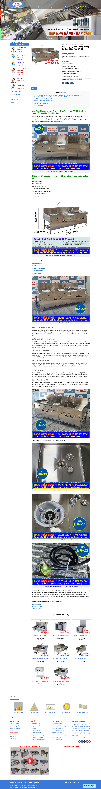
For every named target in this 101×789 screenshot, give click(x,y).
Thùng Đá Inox (15, 175)
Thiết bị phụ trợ (15, 170)
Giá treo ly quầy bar (14, 738)
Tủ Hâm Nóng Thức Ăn (17, 180)
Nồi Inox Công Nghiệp (16, 152)
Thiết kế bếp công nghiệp (57, 723)
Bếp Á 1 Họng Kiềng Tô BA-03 (81, 658)
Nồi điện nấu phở (16, 100)
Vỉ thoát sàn (14, 193)
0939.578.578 (83, 6)
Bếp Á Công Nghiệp (17, 117)
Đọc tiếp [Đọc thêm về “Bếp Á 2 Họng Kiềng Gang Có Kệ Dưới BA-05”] (61, 686)
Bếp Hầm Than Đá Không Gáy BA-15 (61, 635)
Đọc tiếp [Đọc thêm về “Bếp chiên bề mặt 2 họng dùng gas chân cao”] (40, 685)
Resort (11, 730)
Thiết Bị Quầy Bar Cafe (17, 173)
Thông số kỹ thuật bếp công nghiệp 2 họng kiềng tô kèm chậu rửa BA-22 (50, 96)
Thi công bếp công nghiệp (57, 725)
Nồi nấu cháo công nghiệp (36, 734)
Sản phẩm (44, 7)
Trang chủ (30, 7)
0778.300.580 (20, 76)
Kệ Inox (13, 141)
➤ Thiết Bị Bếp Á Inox (37, 604)
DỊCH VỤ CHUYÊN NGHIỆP (57, 721)
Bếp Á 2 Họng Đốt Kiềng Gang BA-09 (40, 658)
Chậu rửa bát (21, 97)
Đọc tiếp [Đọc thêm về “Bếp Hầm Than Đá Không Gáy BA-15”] (61, 639)
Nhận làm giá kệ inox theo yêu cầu (59, 735)
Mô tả (34, 88)
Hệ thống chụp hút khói (17, 139)
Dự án (55, 7)
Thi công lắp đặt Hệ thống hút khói (59, 730)
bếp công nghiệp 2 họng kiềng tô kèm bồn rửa (60, 120)
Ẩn (64, 92)
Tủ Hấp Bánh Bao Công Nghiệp (18, 183)
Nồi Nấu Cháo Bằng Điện (17, 154)
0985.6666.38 (20, 57)
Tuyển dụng (88, 2)
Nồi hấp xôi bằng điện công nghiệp (38, 739)
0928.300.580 (20, 70)
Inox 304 (39, 186)
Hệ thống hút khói (35, 726)
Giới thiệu (37, 7)
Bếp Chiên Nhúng (16, 123)
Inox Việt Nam (69, 63)
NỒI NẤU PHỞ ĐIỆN (83, 738)
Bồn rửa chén (13, 97)
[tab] (34, 88)
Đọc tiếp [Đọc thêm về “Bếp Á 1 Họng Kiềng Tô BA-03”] (81, 663)
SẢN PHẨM (33, 721)
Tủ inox (13, 186)
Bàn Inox (13, 110)
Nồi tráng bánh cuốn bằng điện (37, 735)
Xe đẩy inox (14, 196)
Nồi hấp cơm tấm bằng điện (37, 737)
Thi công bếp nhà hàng (57, 739)
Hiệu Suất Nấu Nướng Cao (41, 103)
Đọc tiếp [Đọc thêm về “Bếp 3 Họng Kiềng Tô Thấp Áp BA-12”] (61, 663)
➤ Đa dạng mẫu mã (36, 608)
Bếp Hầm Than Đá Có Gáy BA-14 (81, 635)
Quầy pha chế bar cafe (15, 726)
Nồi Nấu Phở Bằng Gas (17, 160)
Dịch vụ (50, 7)
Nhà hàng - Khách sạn (15, 723)
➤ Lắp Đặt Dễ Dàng (37, 606)
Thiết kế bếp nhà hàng (56, 737)
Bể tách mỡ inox (15, 112)
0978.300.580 (20, 72)
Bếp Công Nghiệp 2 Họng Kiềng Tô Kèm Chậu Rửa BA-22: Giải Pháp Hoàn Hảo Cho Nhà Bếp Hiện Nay (57, 95)
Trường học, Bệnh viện (15, 728)
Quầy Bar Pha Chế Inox (17, 165)
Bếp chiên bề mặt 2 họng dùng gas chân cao (40, 682)
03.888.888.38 (20, 80)
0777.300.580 (20, 64)
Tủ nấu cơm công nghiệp (38, 268)
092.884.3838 (20, 49)
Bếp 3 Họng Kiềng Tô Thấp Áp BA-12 (61, 658)
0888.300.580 (20, 66)
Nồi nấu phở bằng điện (36, 732)
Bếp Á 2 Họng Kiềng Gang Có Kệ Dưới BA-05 (61, 682)
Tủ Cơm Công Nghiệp (16, 178)
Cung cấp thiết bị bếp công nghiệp (59, 726)
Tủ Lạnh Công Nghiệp (16, 188)
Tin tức (70, 2)
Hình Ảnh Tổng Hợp (78, 2)
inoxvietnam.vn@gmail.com (85, 7)
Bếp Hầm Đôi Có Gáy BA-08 (40, 635)
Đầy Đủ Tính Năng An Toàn (41, 107)
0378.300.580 (20, 74)
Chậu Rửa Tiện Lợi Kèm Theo (42, 102)
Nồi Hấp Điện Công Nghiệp (17, 147)
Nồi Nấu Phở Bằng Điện (17, 157)
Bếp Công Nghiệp (16, 115)
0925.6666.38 (20, 59)
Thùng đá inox (13, 736)
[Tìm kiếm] (65, 7)
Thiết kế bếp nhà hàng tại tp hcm (59, 734)
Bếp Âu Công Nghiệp (17, 120)
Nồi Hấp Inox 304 (15, 149)
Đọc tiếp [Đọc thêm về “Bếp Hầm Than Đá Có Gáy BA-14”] (81, 639)
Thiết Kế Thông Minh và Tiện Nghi (43, 98)
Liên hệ (60, 7)
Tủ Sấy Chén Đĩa (15, 191)
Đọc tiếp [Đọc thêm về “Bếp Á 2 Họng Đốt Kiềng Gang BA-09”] (40, 663)
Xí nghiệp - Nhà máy (14, 725)
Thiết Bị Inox (14, 167)
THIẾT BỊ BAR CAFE (14, 732)
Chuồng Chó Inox (15, 136)
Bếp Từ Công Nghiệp (17, 125)
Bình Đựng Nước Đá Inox (17, 128)
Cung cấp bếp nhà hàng (57, 732)
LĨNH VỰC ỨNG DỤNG (14, 721)
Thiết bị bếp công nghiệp (36, 723)
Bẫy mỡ (23, 100)
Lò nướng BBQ (15, 144)
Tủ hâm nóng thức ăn (35, 730)
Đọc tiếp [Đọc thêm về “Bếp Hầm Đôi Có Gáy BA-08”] (40, 639)
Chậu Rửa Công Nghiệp (17, 131)
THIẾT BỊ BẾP (75, 738)
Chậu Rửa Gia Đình (16, 134)
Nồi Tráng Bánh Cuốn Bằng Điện (19, 162)
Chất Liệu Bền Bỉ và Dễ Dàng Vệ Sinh (43, 100)
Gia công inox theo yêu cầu (57, 728)
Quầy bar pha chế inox (15, 734)
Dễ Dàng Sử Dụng (39, 105)
